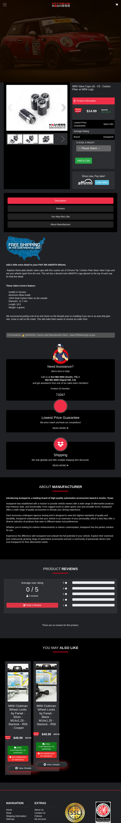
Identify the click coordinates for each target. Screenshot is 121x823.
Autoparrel (108, 137)
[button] (64, 107)
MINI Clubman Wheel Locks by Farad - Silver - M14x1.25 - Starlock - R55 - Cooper (18, 716)
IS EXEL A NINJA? (85, 142)
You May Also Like (60, 216)
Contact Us (40, 813)
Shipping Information (16, 816)
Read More (61, 428)
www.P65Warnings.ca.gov (82, 335)
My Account (40, 819)
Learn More (102, 182)
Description (60, 200)
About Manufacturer (60, 224)
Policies (38, 816)
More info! (108, 124)
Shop (8, 813)
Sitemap (10, 819)
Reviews (60, 208)
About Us (39, 810)
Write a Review (32, 605)
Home (9, 810)
